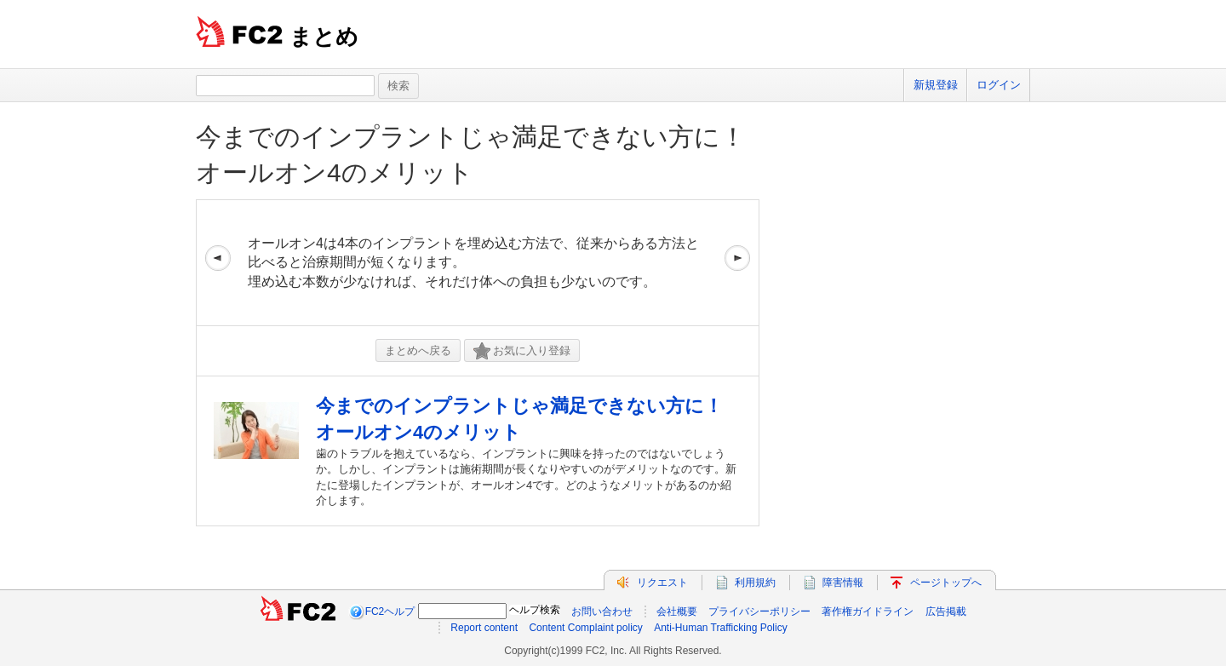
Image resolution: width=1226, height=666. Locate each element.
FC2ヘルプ (390, 611)
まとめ (323, 36)
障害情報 (842, 582)
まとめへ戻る (418, 350)
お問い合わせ (602, 611)
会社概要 (676, 611)
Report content (484, 628)
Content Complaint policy (585, 628)
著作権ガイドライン (868, 611)
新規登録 (936, 84)
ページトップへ (946, 582)
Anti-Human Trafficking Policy (721, 628)
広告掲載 (945, 611)
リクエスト (662, 582)
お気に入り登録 (521, 351)
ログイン (999, 84)
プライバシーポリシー (759, 611)
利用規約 (755, 582)
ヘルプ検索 (534, 610)
